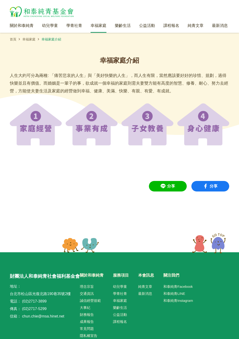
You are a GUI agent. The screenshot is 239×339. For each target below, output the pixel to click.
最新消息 (145, 294)
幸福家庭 (28, 39)
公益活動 (120, 315)
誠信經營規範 (90, 301)
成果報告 (87, 322)
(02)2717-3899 (34, 301)
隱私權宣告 (88, 336)
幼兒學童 (120, 287)
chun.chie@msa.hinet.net (43, 316)
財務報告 (87, 315)
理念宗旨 (87, 287)
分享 (171, 186)
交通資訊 (87, 294)
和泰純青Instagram (178, 301)
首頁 (13, 39)
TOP (209, 243)
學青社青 (120, 294)
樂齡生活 (120, 308)
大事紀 (85, 308)
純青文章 (145, 287)
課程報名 (120, 322)
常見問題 (87, 329)
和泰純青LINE (174, 294)
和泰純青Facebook (178, 287)
